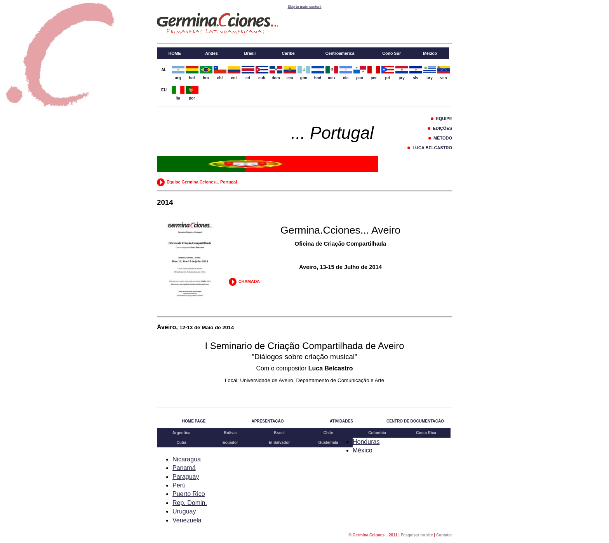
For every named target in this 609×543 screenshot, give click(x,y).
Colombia (377, 433)
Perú (179, 485)
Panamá (184, 467)
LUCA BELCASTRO (429, 147)
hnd (317, 72)
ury (429, 72)
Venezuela (187, 520)
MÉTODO (440, 138)
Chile (328, 433)
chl (220, 72)
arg (178, 72)
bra (206, 72)
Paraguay (185, 476)
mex (331, 72)
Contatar (444, 535)
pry (401, 72)
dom (276, 72)
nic (345, 72)
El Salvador (279, 442)
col (234, 72)
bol (192, 72)
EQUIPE (441, 118)
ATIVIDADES (341, 421)
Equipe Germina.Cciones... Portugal (197, 182)
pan (359, 72)
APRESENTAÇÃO (267, 421)
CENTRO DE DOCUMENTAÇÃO (415, 421)
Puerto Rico (188, 494)
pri (387, 72)
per (373, 72)
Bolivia (230, 433)
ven (443, 72)
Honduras (366, 441)
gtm (304, 72)
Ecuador (230, 442)
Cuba (181, 442)
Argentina (181, 433)
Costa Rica (426, 433)
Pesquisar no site (417, 535)
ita (178, 92)
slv (415, 72)
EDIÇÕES (440, 128)
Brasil (279, 433)
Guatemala (328, 442)
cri (248, 72)
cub (262, 72)
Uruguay (184, 511)
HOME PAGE (193, 421)
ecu (290, 72)
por (192, 92)
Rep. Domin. (189, 502)
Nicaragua (186, 459)
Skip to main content (305, 6)
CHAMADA (244, 281)
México (362, 450)
